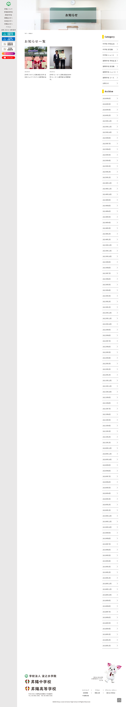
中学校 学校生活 (109, 44)
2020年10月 (107, 459)
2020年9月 (107, 465)
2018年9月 (107, 600)
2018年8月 (107, 606)
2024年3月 (107, 228)
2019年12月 (107, 516)
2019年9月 (107, 533)
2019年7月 (107, 544)
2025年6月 (107, 149)
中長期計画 (85, 695)
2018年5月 (107, 623)
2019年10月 (107, 527)
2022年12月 (107, 313)
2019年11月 (107, 521)
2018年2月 (107, 640)
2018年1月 (107, 645)
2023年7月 (107, 273)
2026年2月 (107, 115)
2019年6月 (107, 550)
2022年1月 (107, 375)
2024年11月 (107, 189)
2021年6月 (107, 414)
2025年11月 (107, 126)
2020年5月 (107, 487)
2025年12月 (107, 121)
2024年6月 (107, 211)
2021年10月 (107, 392)
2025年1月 (107, 177)
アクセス (8, 29)
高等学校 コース (108, 77)
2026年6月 (107, 98)
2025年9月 (107, 138)
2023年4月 (107, 290)
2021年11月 (107, 386)
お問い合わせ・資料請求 (8, 32)
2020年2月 (107, 504)
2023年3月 (107, 296)
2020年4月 (107, 493)
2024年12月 (107, 183)
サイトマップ (85, 690)
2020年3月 (107, 499)
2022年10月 (107, 324)
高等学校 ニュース (109, 72)
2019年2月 (107, 572)
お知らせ (106, 83)
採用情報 (85, 693)
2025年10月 (107, 132)
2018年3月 (107, 634)
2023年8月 (107, 267)
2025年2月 (107, 172)
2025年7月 (107, 143)
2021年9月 (107, 397)
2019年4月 (107, 561)
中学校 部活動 (108, 49)
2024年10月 (107, 194)
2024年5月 (107, 217)
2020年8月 (107, 471)
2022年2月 (107, 369)
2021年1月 (107, 442)
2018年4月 (107, 629)
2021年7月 (107, 409)
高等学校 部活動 (109, 66)
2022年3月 (107, 363)
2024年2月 (107, 234)
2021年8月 (107, 403)
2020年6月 (107, 482)
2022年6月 (107, 346)
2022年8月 (107, 335)
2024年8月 (107, 205)
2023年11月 (107, 251)
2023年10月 (107, 256)
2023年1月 (107, 307)
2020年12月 (107, 448)
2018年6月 (107, 617)
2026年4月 (107, 110)
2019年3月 (107, 566)
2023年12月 (107, 245)
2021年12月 (107, 380)
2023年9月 (107, 262)
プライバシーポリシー (111, 690)
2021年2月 (107, 437)
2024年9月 (107, 200)
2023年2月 (107, 301)
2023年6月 (107, 279)
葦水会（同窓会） (111, 693)
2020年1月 (107, 510)
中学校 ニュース (108, 55)
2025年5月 (107, 155)
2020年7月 (107, 476)
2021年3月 (107, 431)
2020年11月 (107, 454)
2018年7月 (107, 612)
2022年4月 (107, 358)
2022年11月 (107, 318)
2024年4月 (107, 222)
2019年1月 (107, 578)
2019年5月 (107, 555)
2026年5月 (107, 104)
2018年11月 (107, 589)
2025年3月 (107, 166)
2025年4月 (107, 160)
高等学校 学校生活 (109, 61)
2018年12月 (107, 583)
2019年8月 (107, 538)
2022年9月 (107, 330)
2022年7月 (107, 341)
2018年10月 (107, 595)
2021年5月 (107, 420)
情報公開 (97, 693)
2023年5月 (107, 284)
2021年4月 (107, 425)
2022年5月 (107, 352)
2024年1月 (107, 239)
